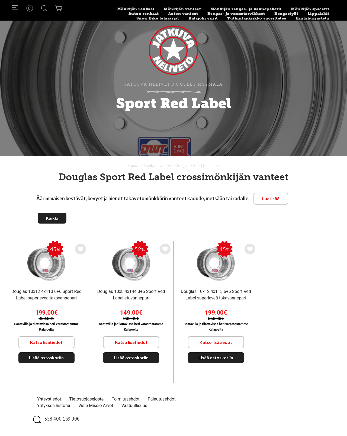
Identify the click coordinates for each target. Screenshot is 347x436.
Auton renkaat (143, 13)
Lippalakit (318, 13)
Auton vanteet (183, 13)
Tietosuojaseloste (86, 399)
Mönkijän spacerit (310, 9)
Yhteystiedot (49, 399)
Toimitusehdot (126, 399)
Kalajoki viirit (203, 18)
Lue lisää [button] (270, 198)
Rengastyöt (286, 13)
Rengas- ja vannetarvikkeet (236, 13)
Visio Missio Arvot (95, 405)
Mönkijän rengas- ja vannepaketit (246, 9)
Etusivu (133, 165)
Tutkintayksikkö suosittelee (256, 18)
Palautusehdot (162, 399)
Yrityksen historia (53, 405)
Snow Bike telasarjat (157, 18)
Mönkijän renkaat (136, 9)
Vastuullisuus (134, 405)
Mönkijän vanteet (182, 9)
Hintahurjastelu (312, 18)
